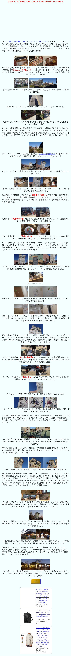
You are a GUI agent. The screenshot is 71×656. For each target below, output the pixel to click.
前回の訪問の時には (47, 154)
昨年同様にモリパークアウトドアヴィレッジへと (28, 41)
